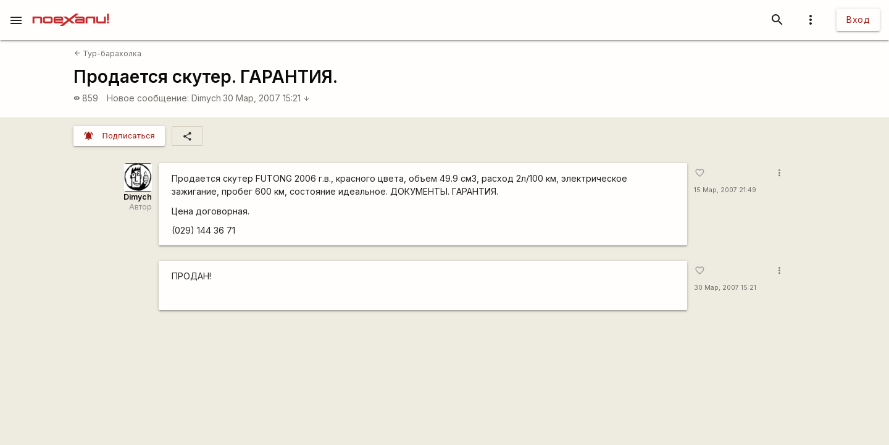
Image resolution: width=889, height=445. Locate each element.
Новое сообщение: (148, 98)
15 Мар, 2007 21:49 (725, 190)
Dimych (206, 98)
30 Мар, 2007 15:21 (266, 98)
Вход (858, 19)
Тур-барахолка (107, 53)
